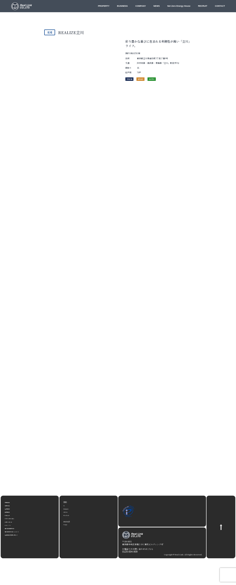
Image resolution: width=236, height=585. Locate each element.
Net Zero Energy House (178, 6)
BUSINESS (122, 6)
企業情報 (10, 508)
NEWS (156, 6)
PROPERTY (103, 6)
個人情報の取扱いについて (18, 531)
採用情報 (10, 511)
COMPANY (140, 6)
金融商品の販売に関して (17, 534)
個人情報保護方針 (14, 528)
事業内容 (10, 505)
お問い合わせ (12, 521)
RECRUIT (202, 6)
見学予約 (169, 80)
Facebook (68, 515)
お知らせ (10, 515)
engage (67, 524)
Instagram (69, 508)
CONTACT (220, 6)
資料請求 (151, 80)
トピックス (11, 525)
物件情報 (10, 502)
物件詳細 (133, 80)
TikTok (67, 511)
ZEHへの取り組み (14, 518)
